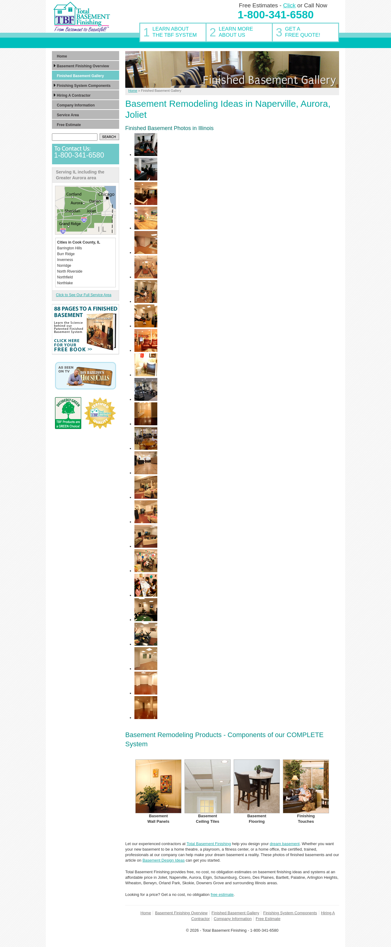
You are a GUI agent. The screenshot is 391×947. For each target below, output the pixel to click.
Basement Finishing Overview (181, 913)
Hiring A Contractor (73, 95)
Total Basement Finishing (209, 843)
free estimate (222, 894)
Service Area (68, 115)
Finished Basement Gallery (235, 913)
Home (146, 913)
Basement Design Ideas (163, 860)
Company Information (233, 918)
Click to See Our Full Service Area (83, 295)
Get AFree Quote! (302, 32)
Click (289, 5)
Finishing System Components (290, 913)
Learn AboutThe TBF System (174, 32)
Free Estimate (268, 918)
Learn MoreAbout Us (236, 32)
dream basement (285, 843)
